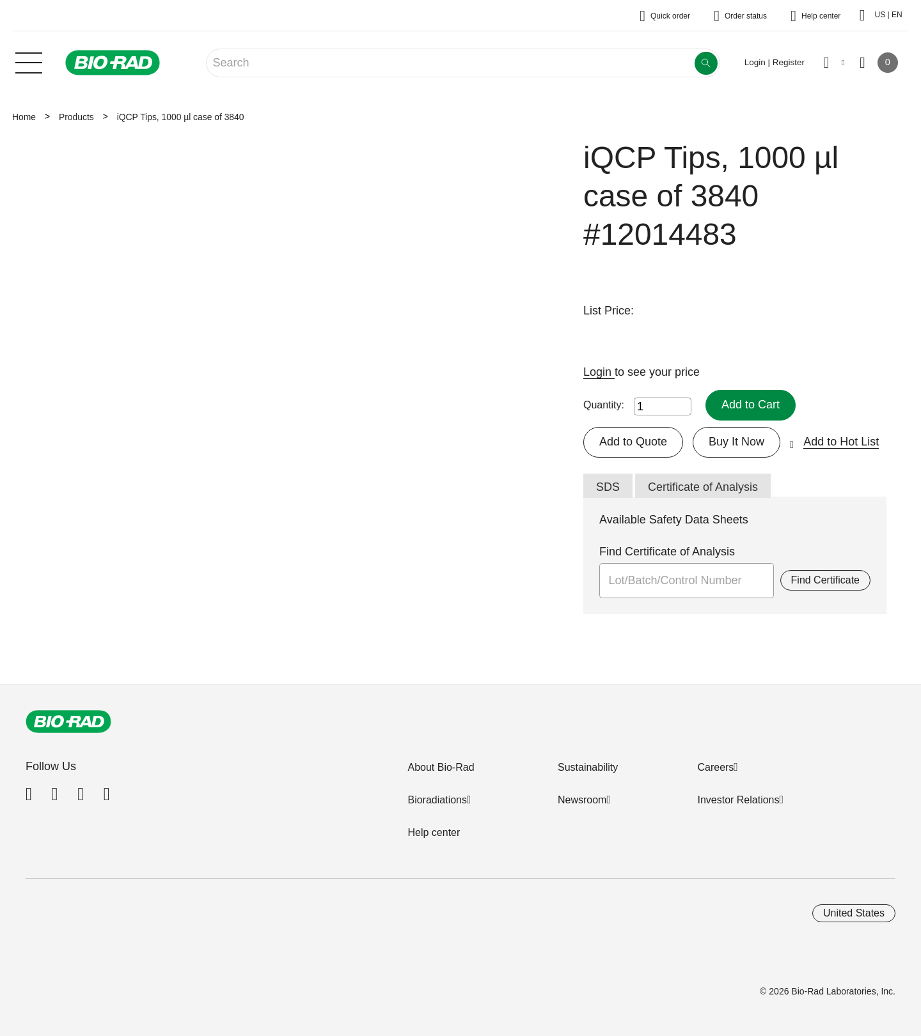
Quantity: (603, 404)
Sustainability (588, 767)
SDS (608, 487)
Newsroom (582, 799)
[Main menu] (29, 61)
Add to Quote (633, 441)
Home (24, 117)
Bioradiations (437, 799)
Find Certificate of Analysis (667, 551)
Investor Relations (738, 799)
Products (76, 117)
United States (854, 913)
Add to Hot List (841, 441)
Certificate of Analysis (703, 487)
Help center (433, 832)
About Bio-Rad (440, 767)
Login (599, 372)
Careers (715, 767)
